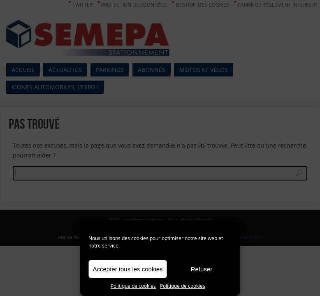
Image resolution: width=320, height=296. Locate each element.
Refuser (202, 269)
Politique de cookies (133, 285)
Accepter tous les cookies (128, 269)
